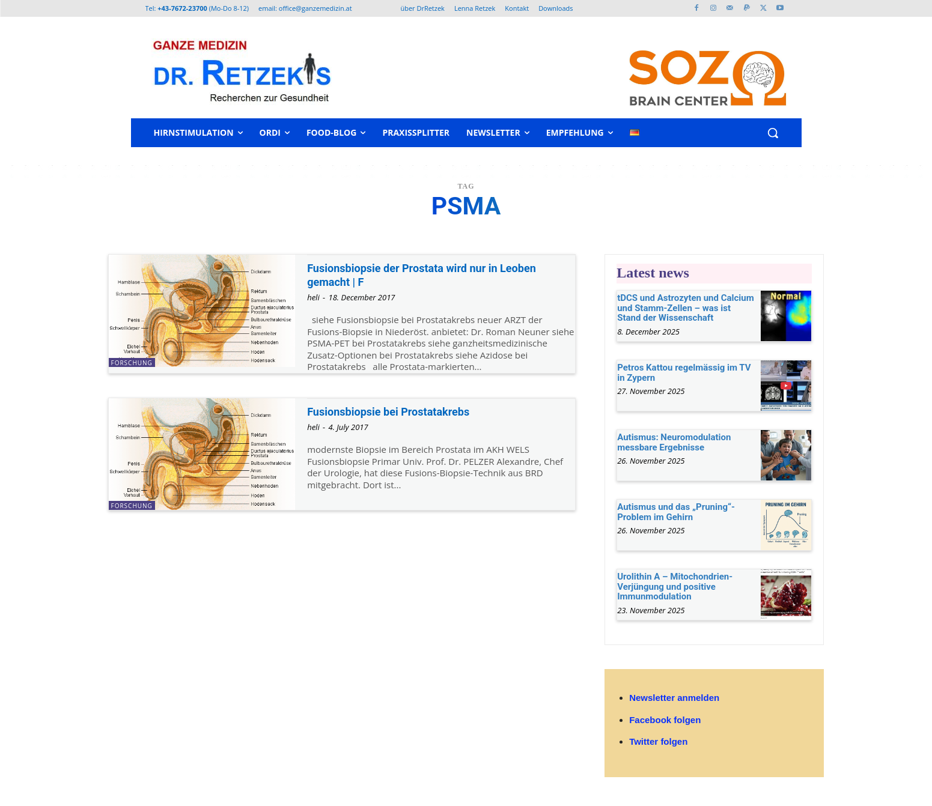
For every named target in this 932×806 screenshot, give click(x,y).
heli (313, 297)
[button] (772, 132)
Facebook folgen (665, 720)
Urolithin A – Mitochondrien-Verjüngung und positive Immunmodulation (675, 586)
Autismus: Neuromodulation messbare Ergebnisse (674, 442)
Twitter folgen (658, 741)
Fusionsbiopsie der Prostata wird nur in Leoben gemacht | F (440, 275)
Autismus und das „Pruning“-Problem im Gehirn (676, 512)
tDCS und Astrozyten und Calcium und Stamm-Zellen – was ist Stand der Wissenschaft (685, 307)
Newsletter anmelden (674, 697)
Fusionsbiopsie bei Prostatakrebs (401, 411)
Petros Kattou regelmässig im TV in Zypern (684, 372)
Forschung (132, 363)
